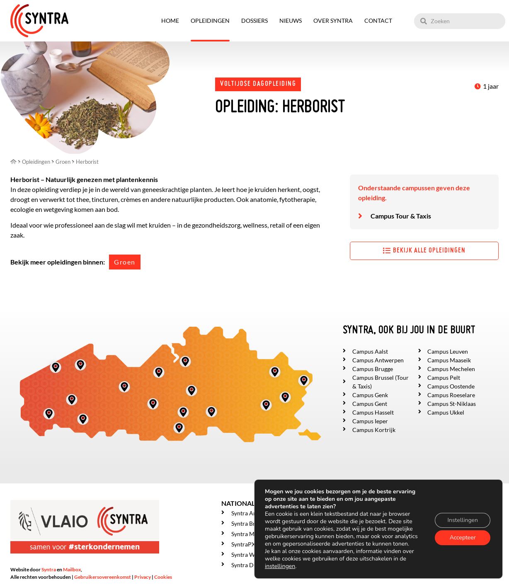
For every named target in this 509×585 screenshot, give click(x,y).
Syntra (48, 569)
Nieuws (290, 20)
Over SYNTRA (333, 20)
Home (170, 20)
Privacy (142, 577)
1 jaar (491, 86)
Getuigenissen (368, 563)
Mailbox (72, 569)
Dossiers (254, 20)
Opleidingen (210, 20)
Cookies (163, 577)
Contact (378, 20)
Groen (125, 262)
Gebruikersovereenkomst (102, 577)
